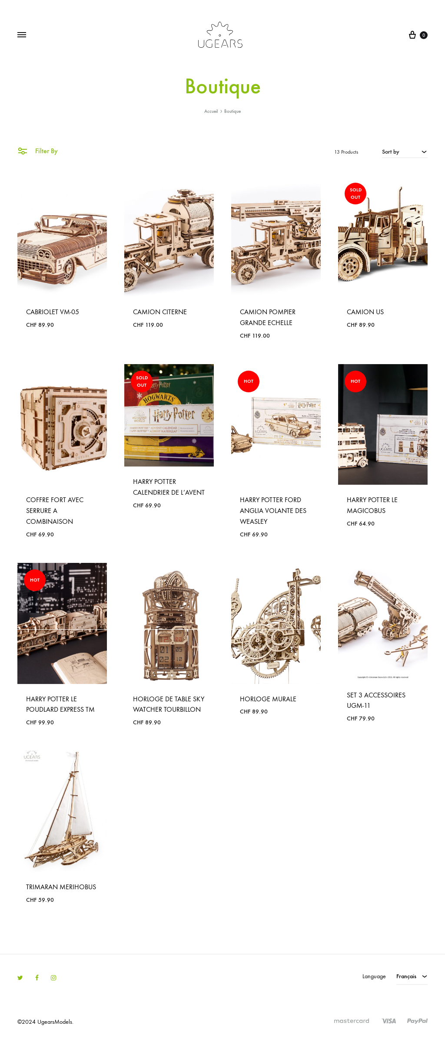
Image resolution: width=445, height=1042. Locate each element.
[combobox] (405, 151)
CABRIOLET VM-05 (52, 312)
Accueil (211, 111)
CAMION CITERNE (160, 312)
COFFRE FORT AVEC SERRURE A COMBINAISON (54, 511)
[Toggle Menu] (21, 35)
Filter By (37, 150)
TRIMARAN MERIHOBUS (61, 887)
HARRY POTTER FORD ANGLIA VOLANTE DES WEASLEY (273, 511)
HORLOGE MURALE (268, 699)
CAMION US (365, 312)
